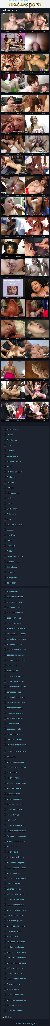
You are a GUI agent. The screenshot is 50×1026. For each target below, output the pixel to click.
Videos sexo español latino (16, 899)
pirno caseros (12, 671)
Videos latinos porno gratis (16, 963)
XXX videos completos (16, 862)
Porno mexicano (13, 884)
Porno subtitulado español (16, 958)
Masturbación (13, 493)
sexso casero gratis (15, 734)
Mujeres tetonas (13, 778)
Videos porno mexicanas (16, 751)
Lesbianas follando (15, 915)
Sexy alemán (12, 567)
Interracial (11, 546)
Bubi (9, 519)
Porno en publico (14, 1005)
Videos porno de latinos (16, 783)
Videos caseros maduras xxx (16, 767)
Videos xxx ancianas (15, 762)
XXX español (12, 820)
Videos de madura (14, 973)
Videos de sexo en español (16, 868)
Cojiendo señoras (14, 889)
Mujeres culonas (13, 852)
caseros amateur (14, 618)
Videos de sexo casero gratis (17, 1)
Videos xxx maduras (15, 905)
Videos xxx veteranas (15, 810)
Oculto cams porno (15, 556)
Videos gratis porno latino (16, 894)
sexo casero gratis (14, 718)
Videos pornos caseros (16, 1000)
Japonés (10, 482)
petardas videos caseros (16, 660)
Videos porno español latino (16, 878)
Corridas (10, 488)
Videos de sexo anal (15, 995)
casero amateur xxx (15, 613)
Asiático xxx (12, 440)
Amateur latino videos (16, 841)
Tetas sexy (11, 583)
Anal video (11, 477)
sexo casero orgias (14, 724)
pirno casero (12, 665)
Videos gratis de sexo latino (16, 910)
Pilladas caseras (13, 936)
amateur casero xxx (15, 597)
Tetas (9, 466)
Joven (9, 445)
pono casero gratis (14, 676)
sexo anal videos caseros (16, 702)
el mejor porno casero (16, 628)
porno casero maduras (16, 687)
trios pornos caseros (15, 739)
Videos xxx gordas (14, 799)
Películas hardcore (14, 472)
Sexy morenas (13, 562)
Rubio (9, 551)
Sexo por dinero (13, 984)
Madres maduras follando (16, 831)
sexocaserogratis (14, 729)
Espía (9, 498)
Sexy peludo (12, 578)
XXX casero (12, 847)
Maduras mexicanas (15, 947)
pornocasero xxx (14, 692)
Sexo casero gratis (14, 921)
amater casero (13, 591)
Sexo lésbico (12, 535)
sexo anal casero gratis (16, 697)
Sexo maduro (12, 456)
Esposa (10, 530)
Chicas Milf (11, 514)
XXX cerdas (12, 757)
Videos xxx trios (13, 873)
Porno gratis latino (14, 989)
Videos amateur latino (16, 825)
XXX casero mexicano (16, 942)
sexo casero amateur (15, 713)
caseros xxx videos (14, 623)
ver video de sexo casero (16, 745)
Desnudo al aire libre (15, 525)
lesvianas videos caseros (16, 634)
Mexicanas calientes (15, 857)
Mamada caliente (14, 461)
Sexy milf (10, 451)
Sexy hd (10, 435)
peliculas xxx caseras (15, 655)
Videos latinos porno (15, 968)
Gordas (10, 541)
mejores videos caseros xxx (16, 650)
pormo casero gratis (15, 681)
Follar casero (12, 429)
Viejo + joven (12, 509)
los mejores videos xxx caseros (16, 644)
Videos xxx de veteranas (16, 979)
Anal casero (12, 773)
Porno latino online (14, 804)
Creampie (11, 572)
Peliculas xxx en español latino (16, 836)
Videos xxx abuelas (15, 1010)
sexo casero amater (15, 708)
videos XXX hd (13, 815)
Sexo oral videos (13, 794)
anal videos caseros (15, 607)
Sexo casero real (13, 931)
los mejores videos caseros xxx (16, 639)
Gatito (9, 503)
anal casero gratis (14, 602)
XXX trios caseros (14, 788)
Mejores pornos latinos (16, 952)
